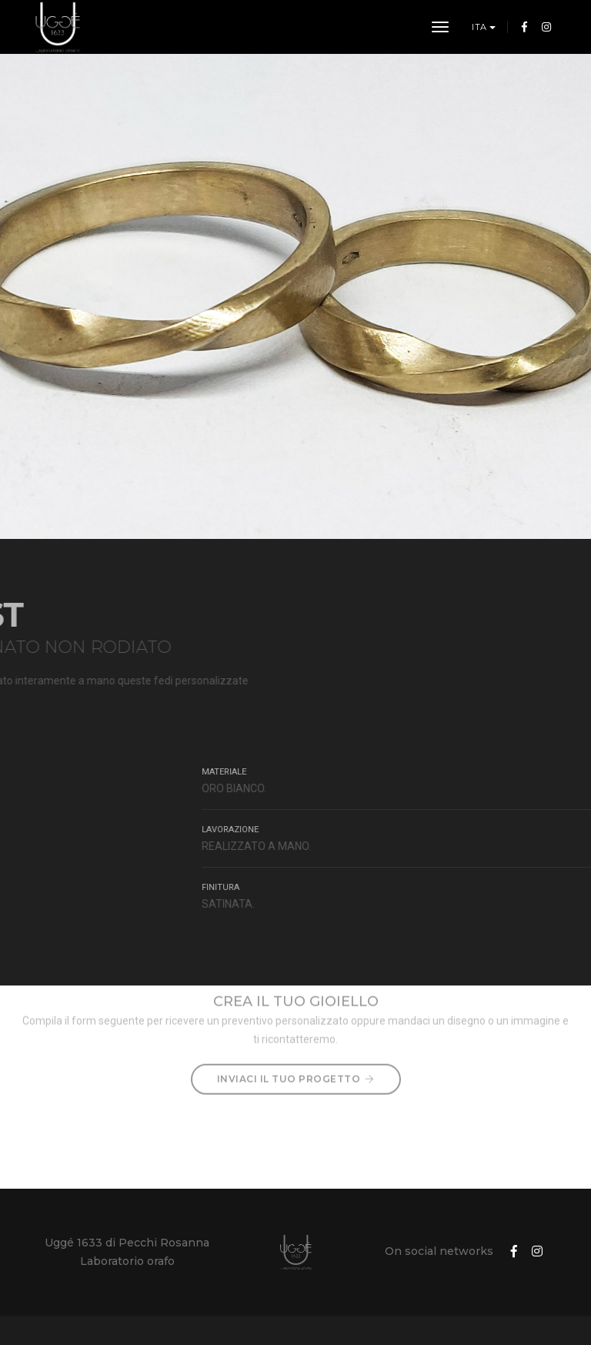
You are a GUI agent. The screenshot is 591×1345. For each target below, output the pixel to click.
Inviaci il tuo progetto (296, 1058)
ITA (480, 27)
